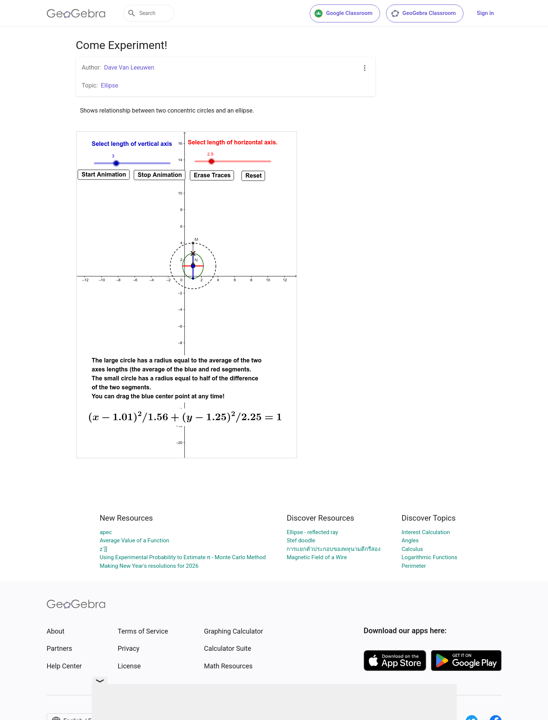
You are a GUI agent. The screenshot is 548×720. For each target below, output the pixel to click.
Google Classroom (343, 13)
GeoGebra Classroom (423, 13)
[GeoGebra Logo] (76, 13)
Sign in (485, 13)
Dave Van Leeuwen (129, 67)
